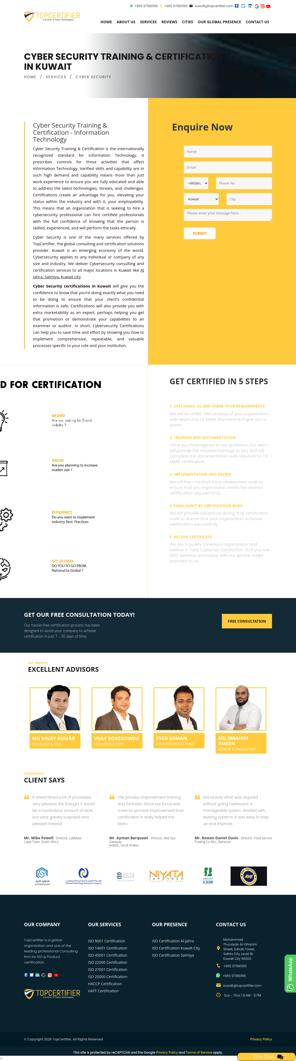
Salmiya (52, 276)
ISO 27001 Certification (107, 969)
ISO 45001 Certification (107, 955)
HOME (30, 77)
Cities (187, 21)
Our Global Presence (219, 21)
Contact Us (257, 21)
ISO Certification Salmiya (173, 955)
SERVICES (56, 77)
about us (126, 21)
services (148, 21)
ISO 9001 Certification (106, 940)
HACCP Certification (105, 983)
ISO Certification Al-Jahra (173, 940)
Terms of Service (199, 1052)
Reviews (169, 21)
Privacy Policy (261, 1039)
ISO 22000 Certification (107, 962)
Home (106, 21)
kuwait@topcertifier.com (211, 6)
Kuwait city (70, 276)
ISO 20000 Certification (107, 976)
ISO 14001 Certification (107, 948)
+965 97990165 (145, 6)
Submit (200, 233)
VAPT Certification (103, 990)
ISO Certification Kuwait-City (176, 948)
